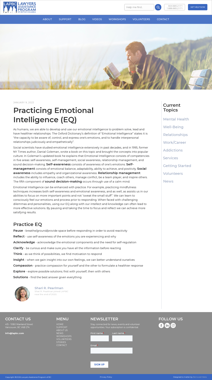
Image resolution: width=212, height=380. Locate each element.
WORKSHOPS (117, 19)
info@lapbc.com (14, 333)
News (59, 333)
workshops (63, 336)
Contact (163, 19)
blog (81, 19)
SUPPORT (61, 327)
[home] (19, 7)
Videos (97, 19)
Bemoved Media (200, 377)
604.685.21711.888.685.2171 (175, 7)
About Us (62, 330)
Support (65, 19)
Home (60, 324)
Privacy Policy (106, 377)
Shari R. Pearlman (49, 288)
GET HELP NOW (197, 7)
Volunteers (141, 19)
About (47, 19)
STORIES (61, 342)
